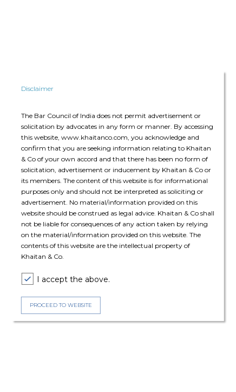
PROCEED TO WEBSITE (61, 305)
